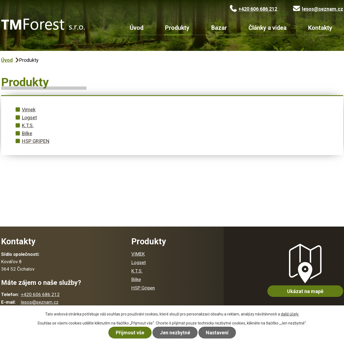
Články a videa (267, 28)
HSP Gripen (143, 288)
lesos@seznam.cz (318, 9)
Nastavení (217, 332)
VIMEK (138, 254)
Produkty (177, 28)
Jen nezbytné (175, 332)
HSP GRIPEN (36, 141)
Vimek (29, 109)
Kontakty (320, 28)
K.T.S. (28, 125)
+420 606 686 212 (253, 9)
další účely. (290, 314)
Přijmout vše (130, 332)
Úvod (136, 28)
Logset (29, 117)
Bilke (27, 133)
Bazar (219, 28)
